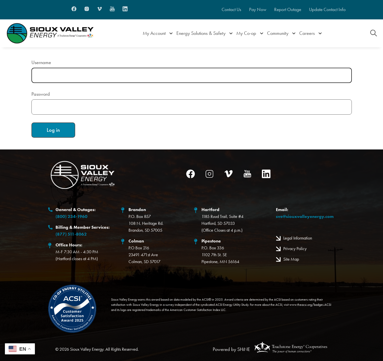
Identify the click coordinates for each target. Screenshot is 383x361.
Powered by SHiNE (231, 349)
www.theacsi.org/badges (306, 305)
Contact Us (231, 9)
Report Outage (287, 9)
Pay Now (257, 9)
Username (41, 62)
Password (40, 94)
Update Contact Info (327, 9)
